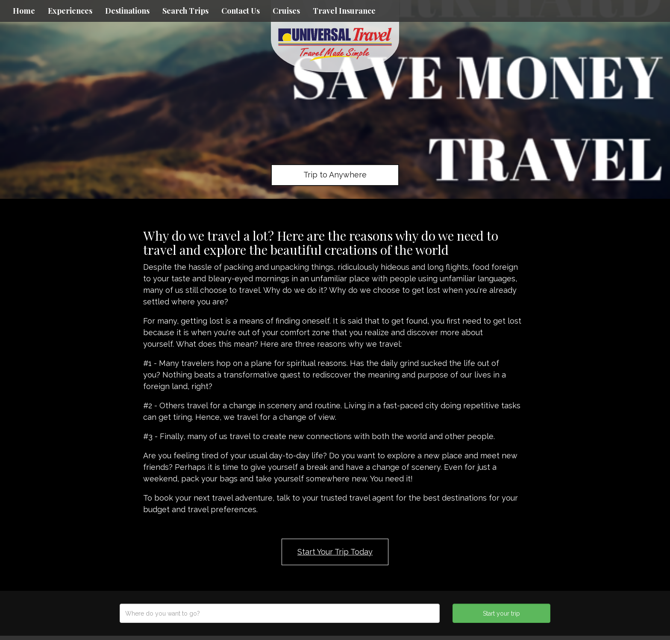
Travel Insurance (344, 11)
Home (24, 11)
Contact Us (240, 11)
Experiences (70, 11)
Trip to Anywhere (335, 174)
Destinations (127, 11)
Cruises (286, 11)
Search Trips (185, 11)
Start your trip (501, 613)
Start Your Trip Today (335, 551)
